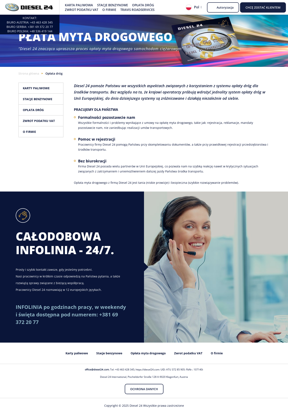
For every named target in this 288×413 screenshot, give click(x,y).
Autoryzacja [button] (225, 7)
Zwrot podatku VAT (81, 10)
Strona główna (28, 73)
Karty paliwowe (36, 88)
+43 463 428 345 (41, 22)
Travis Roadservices (137, 10)
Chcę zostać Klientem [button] (263, 7)
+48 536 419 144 (41, 31)
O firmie (109, 10)
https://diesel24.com (147, 369)
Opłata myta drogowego (148, 353)
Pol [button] (192, 7)
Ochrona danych (144, 389)
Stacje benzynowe (112, 5)
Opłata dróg (143, 5)
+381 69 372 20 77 (40, 27)
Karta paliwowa (79, 5)
